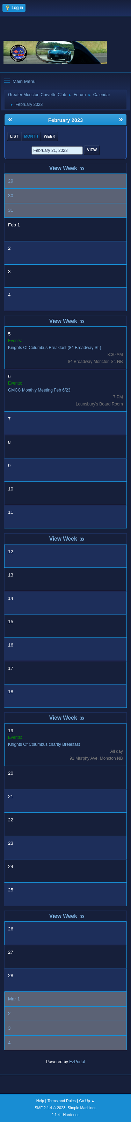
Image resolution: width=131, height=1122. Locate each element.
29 (10, 181)
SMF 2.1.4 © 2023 (50, 1108)
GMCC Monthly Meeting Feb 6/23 (39, 390)
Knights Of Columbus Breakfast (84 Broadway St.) (54, 347)
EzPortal (77, 1061)
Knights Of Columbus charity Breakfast (44, 744)
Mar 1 (14, 998)
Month (31, 136)
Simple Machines (82, 1108)
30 (10, 195)
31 (10, 210)
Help (40, 1101)
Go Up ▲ (87, 1101)
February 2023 (65, 120)
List (14, 136)
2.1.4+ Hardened (65, 1115)
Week (49, 136)
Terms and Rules (62, 1101)
